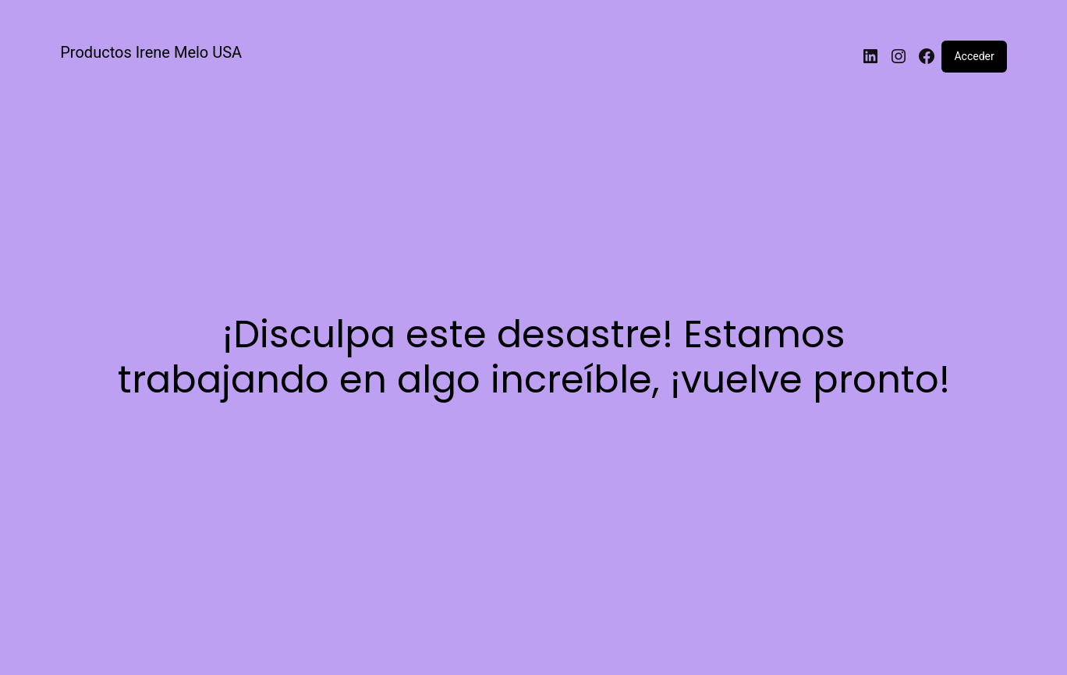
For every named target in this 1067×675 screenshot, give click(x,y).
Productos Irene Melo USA (151, 52)
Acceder (974, 56)
